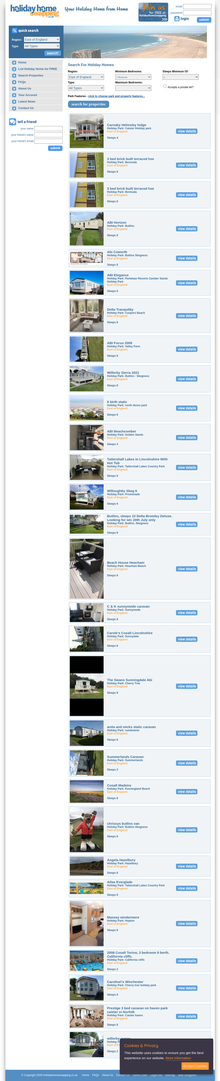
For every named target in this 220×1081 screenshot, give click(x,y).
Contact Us (23, 108)
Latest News (23, 102)
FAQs (19, 82)
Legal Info (156, 1075)
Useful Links (139, 1075)
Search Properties (27, 76)
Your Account (24, 95)
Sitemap (170, 1075)
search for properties (89, 104)
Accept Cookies (195, 1066)
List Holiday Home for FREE (34, 69)
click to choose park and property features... (116, 96)
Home (19, 62)
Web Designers (187, 1075)
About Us (21, 89)
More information (178, 1058)
